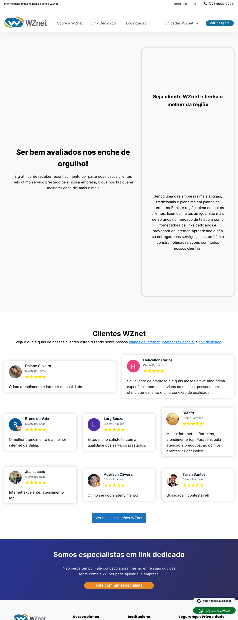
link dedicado (210, 342)
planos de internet (144, 342)
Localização (136, 23)
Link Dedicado (103, 23)
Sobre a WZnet (70, 23)
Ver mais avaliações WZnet (119, 518)
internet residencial (178, 342)
